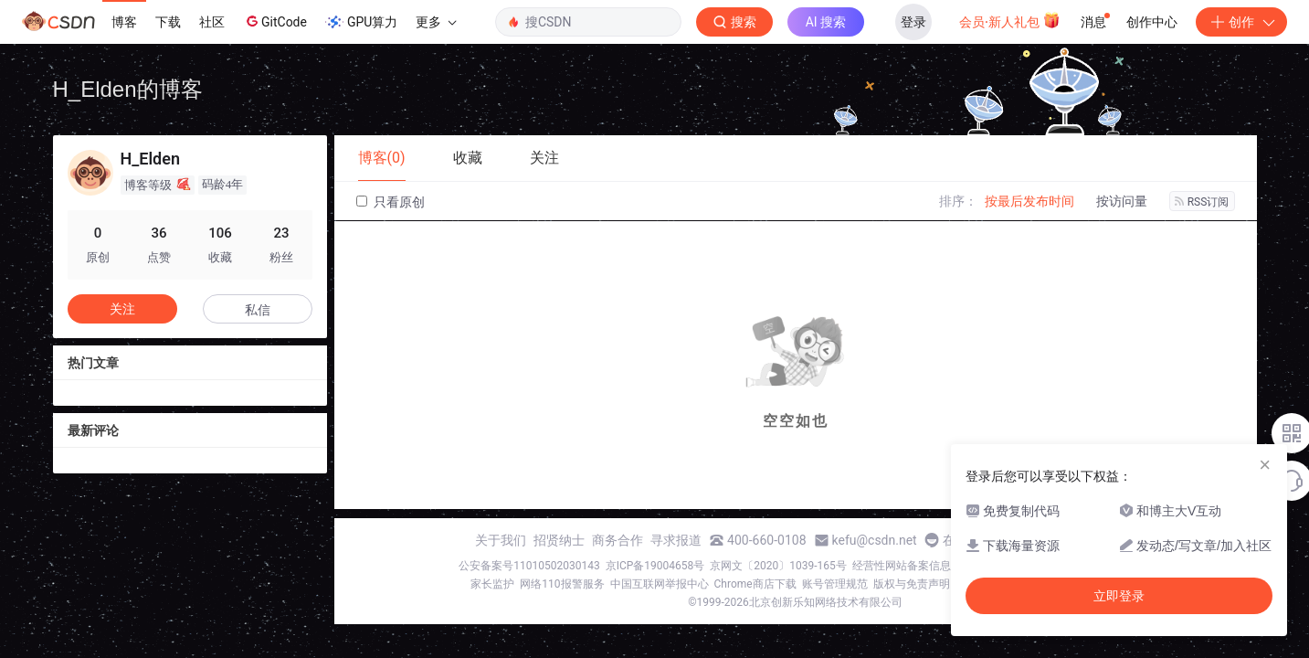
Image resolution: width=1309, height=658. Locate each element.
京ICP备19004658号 (655, 565)
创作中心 (1151, 22)
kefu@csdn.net (874, 540)
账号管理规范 (835, 584)
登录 (913, 22)
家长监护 (492, 584)
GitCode (275, 21)
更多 (436, 22)
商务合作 (617, 540)
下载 (168, 22)
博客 (124, 22)
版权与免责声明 (911, 584)
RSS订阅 (1202, 202)
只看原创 (390, 202)
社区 (212, 22)
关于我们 (500, 540)
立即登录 (1119, 596)
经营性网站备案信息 (901, 565)
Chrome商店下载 (755, 584)
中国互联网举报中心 (659, 584)
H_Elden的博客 (128, 89)
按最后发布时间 (1029, 201)
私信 (257, 309)
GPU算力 (361, 22)
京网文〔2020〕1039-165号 (778, 565)
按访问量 (1121, 201)
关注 (122, 309)
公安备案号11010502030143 (529, 565)
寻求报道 (676, 540)
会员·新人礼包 (1010, 20)
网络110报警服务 (562, 584)
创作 (1241, 22)
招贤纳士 (559, 540)
